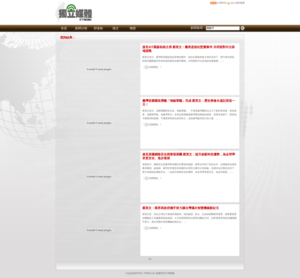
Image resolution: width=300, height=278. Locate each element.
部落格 (98, 28)
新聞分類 (81, 28)
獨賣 (133, 28)
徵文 (115, 28)
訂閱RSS (222, 3)
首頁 (64, 28)
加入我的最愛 (238, 3)
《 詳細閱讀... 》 (152, 67)
